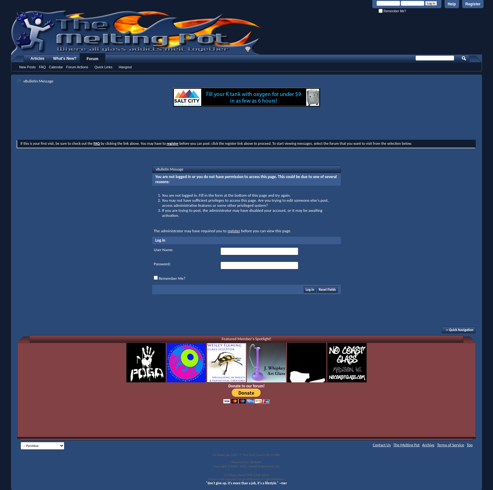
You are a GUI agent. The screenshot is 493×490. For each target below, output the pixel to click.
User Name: (163, 249)
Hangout (125, 67)
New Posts (27, 67)
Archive (428, 444)
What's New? (64, 58)
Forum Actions (77, 67)
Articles (37, 58)
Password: (162, 264)
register (234, 230)
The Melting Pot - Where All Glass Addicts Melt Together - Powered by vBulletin (136, 32)
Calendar (56, 67)
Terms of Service (450, 444)
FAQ (42, 67)
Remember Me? (392, 11)
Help (452, 4)
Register (472, 4)
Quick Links (104, 67)
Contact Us (382, 444)
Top (470, 444)
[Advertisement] (246, 124)
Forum (92, 59)
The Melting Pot (406, 444)
